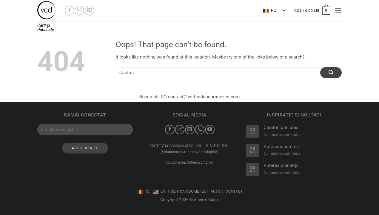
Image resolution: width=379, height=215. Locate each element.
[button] (312, 10)
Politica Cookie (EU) (188, 191)
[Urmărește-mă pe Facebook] (69, 10)
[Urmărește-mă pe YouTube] (210, 129)
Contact (234, 191)
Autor (217, 191)
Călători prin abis (281, 127)
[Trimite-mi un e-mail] (89, 10)
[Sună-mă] (199, 129)
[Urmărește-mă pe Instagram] (79, 10)
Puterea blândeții (281, 165)
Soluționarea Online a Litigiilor (189, 162)
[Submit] (331, 72)
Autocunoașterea (281, 146)
